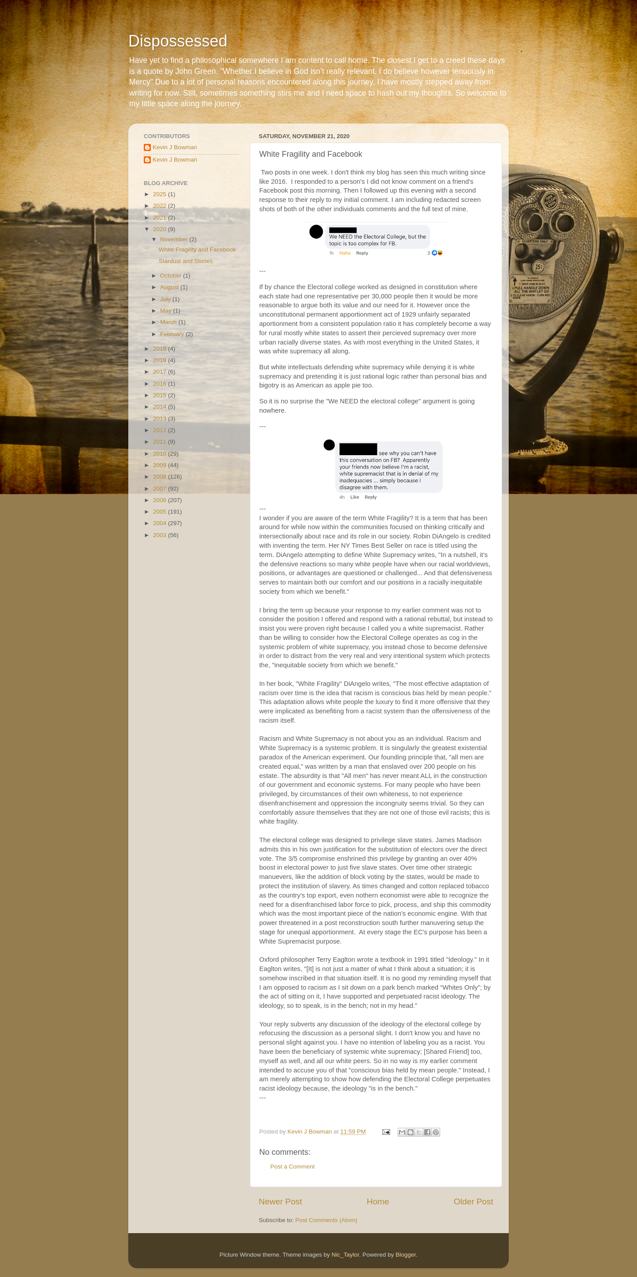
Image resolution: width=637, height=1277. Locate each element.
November (174, 239)
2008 (160, 476)
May (166, 310)
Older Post (473, 1201)
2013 (160, 418)
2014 (160, 406)
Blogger (405, 1254)
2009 (160, 465)
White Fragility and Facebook (197, 249)
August (170, 287)
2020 (160, 229)
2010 (160, 453)
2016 (160, 383)
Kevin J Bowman (175, 147)
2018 (160, 360)
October (171, 275)
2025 (160, 194)
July (166, 299)
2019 (160, 348)
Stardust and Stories (186, 261)
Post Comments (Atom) (326, 1220)
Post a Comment (292, 1166)
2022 (160, 205)
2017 (160, 371)
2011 (160, 441)
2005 (160, 511)
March (169, 322)
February (173, 334)
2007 (160, 488)
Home (378, 1201)
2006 (160, 500)
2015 (160, 395)
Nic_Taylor (345, 1254)
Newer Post (280, 1201)
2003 (160, 535)
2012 (160, 430)
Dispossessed (177, 41)
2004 (160, 523)
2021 (160, 217)
